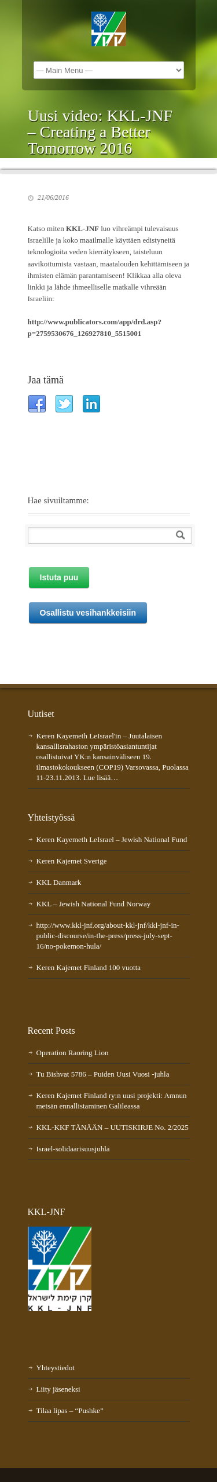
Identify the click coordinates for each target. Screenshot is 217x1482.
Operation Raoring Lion (72, 1052)
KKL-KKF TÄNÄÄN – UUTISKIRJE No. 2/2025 (112, 1127)
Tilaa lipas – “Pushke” (70, 1410)
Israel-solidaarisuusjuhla (73, 1148)
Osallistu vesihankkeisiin (88, 612)
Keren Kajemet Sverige (71, 861)
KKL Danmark (59, 882)
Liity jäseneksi (58, 1389)
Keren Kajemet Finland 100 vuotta (88, 967)
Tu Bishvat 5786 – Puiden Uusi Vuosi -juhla (103, 1074)
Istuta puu (59, 577)
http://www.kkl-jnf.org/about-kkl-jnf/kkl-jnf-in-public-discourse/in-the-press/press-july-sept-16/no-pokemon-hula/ (107, 935)
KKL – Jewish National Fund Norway (93, 903)
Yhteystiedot (55, 1367)
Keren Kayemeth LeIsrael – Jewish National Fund (111, 839)
